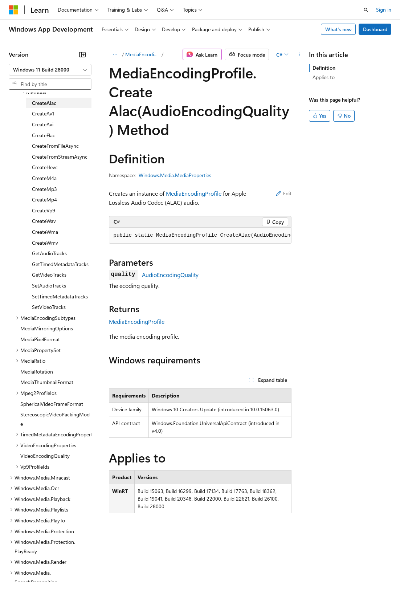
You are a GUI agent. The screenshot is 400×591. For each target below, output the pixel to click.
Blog (99, 568)
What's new (338, 29)
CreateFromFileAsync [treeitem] (55, 145)
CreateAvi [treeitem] (42, 124)
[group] (200, 236)
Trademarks (301, 568)
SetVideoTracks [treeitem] (49, 306)
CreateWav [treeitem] (44, 220)
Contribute (130, 568)
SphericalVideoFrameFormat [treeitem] (51, 403)
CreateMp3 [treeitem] (44, 189)
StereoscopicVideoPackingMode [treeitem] (55, 419)
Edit (283, 193)
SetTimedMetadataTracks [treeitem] (60, 296)
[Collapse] (82, 54)
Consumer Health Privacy (208, 568)
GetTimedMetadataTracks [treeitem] (60, 264)
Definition (324, 67)
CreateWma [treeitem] (45, 231)
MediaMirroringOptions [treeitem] (46, 328)
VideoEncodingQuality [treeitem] (45, 455)
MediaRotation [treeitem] (36, 371)
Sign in (383, 9)
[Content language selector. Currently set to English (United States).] (42, 551)
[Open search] (366, 9)
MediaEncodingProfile (142, 54)
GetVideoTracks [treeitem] (49, 274)
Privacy (159, 568)
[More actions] (299, 54)
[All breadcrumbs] (115, 54)
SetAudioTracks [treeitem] (49, 285)
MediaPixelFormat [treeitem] (40, 339)
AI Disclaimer (23, 568)
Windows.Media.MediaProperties (175, 175)
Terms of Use (265, 568)
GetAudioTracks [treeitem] (49, 253)
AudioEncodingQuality (170, 274)
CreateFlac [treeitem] (43, 135)
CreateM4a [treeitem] (44, 178)
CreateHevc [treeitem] (45, 167)
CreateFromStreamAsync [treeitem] (59, 156)
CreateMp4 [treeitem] (44, 199)
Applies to (324, 77)
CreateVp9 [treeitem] (43, 210)
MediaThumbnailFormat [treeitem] (46, 382)
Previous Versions (65, 568)
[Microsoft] (13, 10)
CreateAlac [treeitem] (44, 102)
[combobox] (50, 70)
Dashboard (375, 29)
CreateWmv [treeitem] (45, 242)
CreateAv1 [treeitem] (43, 113)
